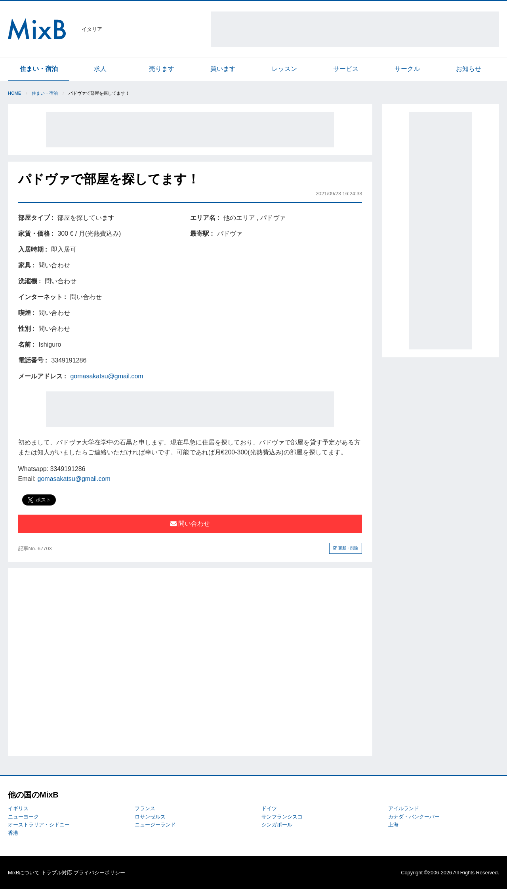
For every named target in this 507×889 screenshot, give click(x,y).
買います (223, 68)
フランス (145, 808)
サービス (345, 68)
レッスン (284, 68)
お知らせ (468, 68)
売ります (161, 68)
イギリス (18, 808)
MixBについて (24, 873)
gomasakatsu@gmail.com (106, 376)
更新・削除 (345, 548)
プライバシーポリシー (99, 873)
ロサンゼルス (150, 817)
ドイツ (269, 808)
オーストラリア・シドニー (39, 825)
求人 (100, 68)
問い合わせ (190, 523)
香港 (13, 833)
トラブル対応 (56, 873)
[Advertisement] (355, 29)
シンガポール (276, 825)
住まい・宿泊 (39, 68)
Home (14, 93)
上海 (393, 825)
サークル (407, 68)
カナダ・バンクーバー (414, 817)
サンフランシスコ (282, 817)
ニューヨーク (23, 817)
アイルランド (403, 808)
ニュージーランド (155, 825)
